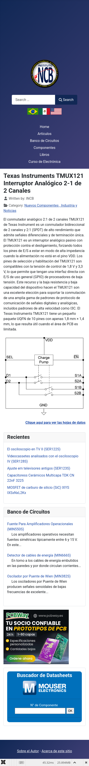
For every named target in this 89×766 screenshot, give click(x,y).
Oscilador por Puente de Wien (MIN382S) (39, 576)
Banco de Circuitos (44, 141)
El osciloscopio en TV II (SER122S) (33, 449)
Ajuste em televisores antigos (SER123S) (38, 468)
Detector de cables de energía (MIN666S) (39, 555)
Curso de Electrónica (44, 162)
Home (44, 127)
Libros (44, 155)
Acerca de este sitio (57, 751)
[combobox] (33, 100)
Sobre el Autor (28, 751)
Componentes (44, 148)
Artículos (45, 134)
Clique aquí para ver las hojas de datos (55, 422)
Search (66, 100)
